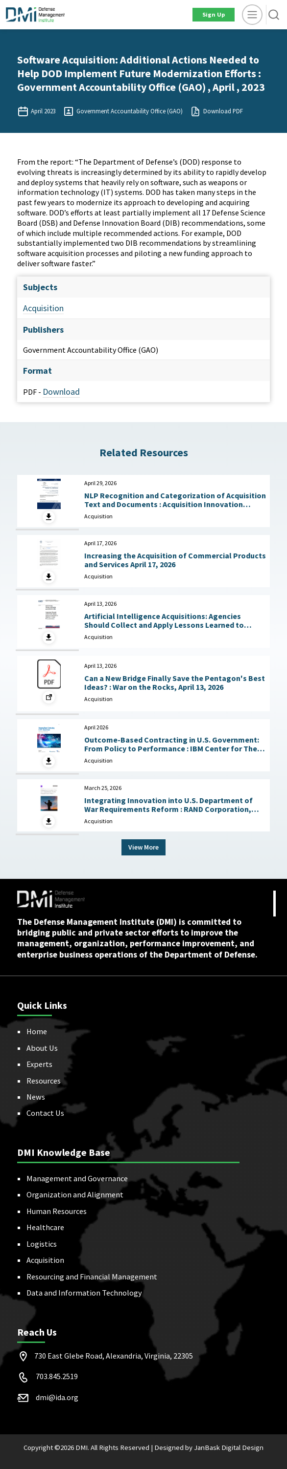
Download (61, 391)
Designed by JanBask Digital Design (208, 1447)
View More (143, 847)
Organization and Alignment (74, 1194)
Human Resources (56, 1211)
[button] (273, 14)
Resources (43, 1081)
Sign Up (213, 14)
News (35, 1097)
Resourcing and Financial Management (91, 1276)
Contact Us (45, 1113)
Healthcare (45, 1227)
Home (36, 1031)
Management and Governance (77, 1178)
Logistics (41, 1244)
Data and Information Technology (84, 1293)
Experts (39, 1064)
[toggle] (252, 14)
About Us (42, 1048)
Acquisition (43, 308)
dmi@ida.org (57, 1397)
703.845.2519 (57, 1376)
